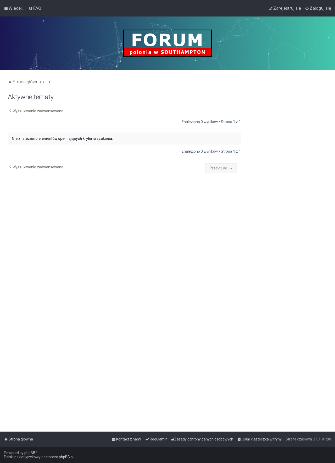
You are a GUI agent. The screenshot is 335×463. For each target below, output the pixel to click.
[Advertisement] (288, 171)
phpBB (29, 453)
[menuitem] (35, 8)
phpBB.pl (66, 457)
